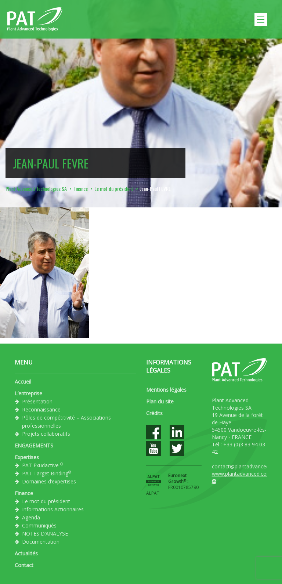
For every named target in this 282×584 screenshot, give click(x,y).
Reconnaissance (41, 409)
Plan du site (160, 401)
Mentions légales (166, 389)
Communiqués (39, 525)
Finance (24, 493)
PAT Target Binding (46, 473)
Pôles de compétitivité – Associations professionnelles (66, 421)
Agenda (31, 517)
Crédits (154, 413)
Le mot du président (46, 501)
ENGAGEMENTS (34, 445)
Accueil (23, 381)
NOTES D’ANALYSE (45, 533)
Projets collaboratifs (46, 433)
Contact (24, 565)
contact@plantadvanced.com (246, 466)
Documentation (40, 541)
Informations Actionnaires (53, 509)
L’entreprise (28, 393)
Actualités (26, 553)
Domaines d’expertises (49, 481)
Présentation (37, 401)
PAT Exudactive (42, 465)
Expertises (27, 457)
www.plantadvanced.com (241, 473)
